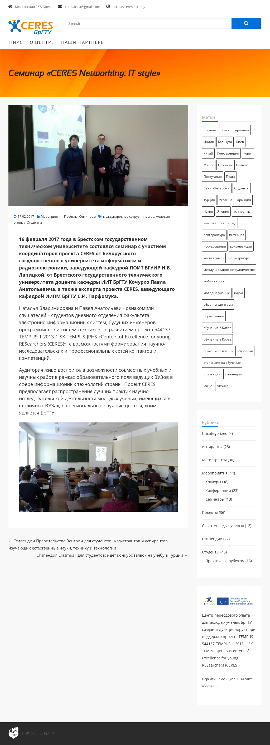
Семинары (87, 216)
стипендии (212, 374)
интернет (236, 234)
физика (222, 386)
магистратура (239, 258)
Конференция (228, 153)
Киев (240, 141)
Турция (209, 200)
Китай (208, 153)
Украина (225, 200)
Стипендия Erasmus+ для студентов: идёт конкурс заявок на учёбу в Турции (112, 555)
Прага (230, 176)
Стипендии (212, 539)
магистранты (214, 258)
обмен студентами (218, 304)
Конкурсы (214, 481)
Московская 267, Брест (33, 6)
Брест (225, 130)
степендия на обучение (222, 362)
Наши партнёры (83, 42)
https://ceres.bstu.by (129, 6)
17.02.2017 (26, 216)
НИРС (16, 42)
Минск (209, 165)
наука (238, 293)
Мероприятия (51, 216)
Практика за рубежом (224, 560)
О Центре (42, 42)
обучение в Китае (217, 327)
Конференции (218, 490)
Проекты (71, 216)
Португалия (213, 176)
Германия (241, 130)
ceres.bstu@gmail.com (82, 6)
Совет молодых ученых (223, 525)
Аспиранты (212, 446)
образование (214, 316)
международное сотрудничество (128, 216)
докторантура (214, 234)
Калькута (225, 141)
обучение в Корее (217, 339)
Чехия (208, 211)
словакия (245, 351)
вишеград (228, 223)
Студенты (34, 222)
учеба (208, 386)
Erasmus (210, 130)
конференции (241, 246)
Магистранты (214, 460)
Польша (242, 165)
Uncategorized (215, 433)
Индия (209, 141)
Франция (244, 200)
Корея (248, 153)
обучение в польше (219, 351)
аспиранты (241, 211)
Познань (225, 165)
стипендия (233, 374)
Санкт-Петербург (217, 188)
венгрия (210, 223)
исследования (215, 246)
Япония (223, 211)
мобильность (214, 281)
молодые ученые (217, 293)
